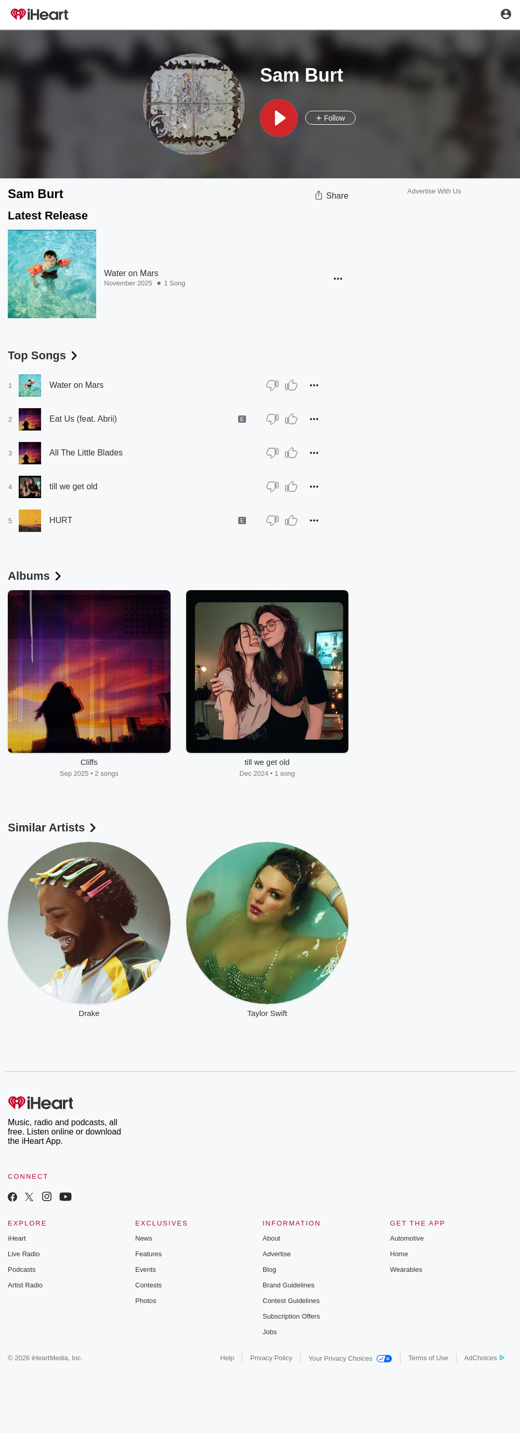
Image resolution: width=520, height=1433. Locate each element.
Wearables (406, 1269)
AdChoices (484, 1358)
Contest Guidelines (291, 1301)
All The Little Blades (86, 452)
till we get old (73, 486)
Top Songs (44, 355)
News (143, 1238)
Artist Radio (25, 1285)
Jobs (270, 1332)
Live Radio (24, 1254)
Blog (269, 1269)
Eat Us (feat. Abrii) (83, 418)
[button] (278, 118)
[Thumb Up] (291, 385)
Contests (148, 1285)
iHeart (17, 1238)
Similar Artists (53, 827)
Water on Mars (131, 273)
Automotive (407, 1238)
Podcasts (21, 1269)
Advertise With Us (434, 191)
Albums (35, 575)
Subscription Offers (291, 1316)
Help (227, 1358)
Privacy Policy (271, 1358)
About (271, 1238)
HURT (60, 520)
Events (145, 1269)
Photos (145, 1301)
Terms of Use (428, 1358)
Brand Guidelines (289, 1285)
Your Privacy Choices (350, 1358)
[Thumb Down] (272, 385)
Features (148, 1254)
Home (399, 1254)
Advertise (277, 1254)
